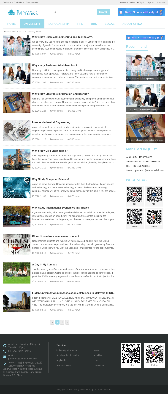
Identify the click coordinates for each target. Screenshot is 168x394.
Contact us (99, 365)
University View (33, 32)
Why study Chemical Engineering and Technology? (62, 37)
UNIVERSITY (32, 23)
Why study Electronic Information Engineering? (60, 94)
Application (61, 360)
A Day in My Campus (44, 264)
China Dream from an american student (55, 236)
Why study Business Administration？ (55, 65)
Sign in (141, 2)
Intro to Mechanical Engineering (51, 122)
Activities (98, 355)
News (96, 350)
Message (161, 2)
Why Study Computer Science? (50, 179)
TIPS (80, 23)
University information (67, 350)
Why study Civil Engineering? (50, 150)
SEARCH (103, 12)
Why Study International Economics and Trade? (60, 207)
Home (8, 32)
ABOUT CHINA (132, 23)
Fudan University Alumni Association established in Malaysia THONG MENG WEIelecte (84, 293)
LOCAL (109, 23)
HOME (11, 23)
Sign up (150, 2)
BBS (94, 23)
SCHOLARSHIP (58, 23)
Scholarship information (67, 355)
